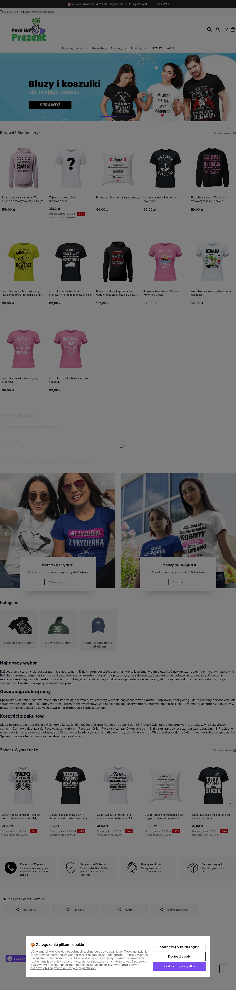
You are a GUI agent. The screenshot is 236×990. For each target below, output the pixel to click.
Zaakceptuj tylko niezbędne (179, 947)
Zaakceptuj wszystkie (179, 966)
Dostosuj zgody (179, 956)
